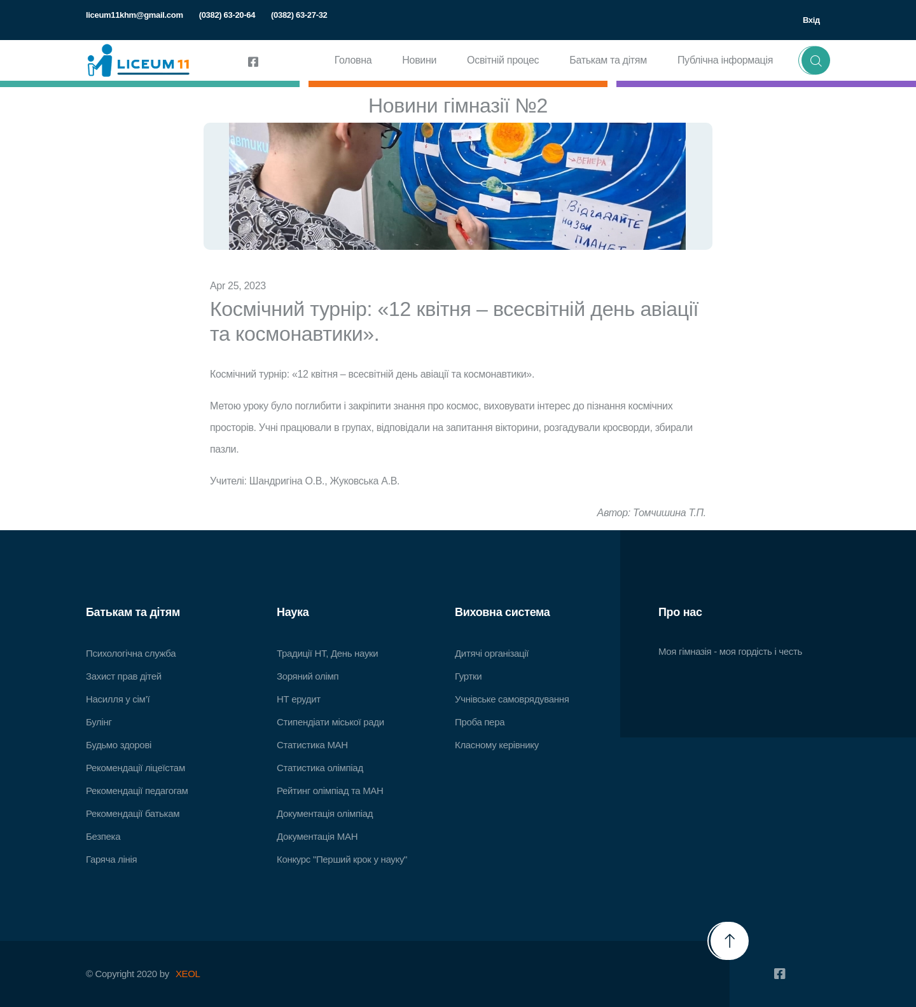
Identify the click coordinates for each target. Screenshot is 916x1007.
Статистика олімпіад (320, 767)
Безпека (103, 836)
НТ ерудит (299, 699)
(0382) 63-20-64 (227, 15)
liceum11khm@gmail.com (134, 15)
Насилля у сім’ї (117, 699)
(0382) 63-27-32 (299, 15)
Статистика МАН (312, 744)
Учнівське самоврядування (512, 699)
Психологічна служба (131, 653)
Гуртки (468, 676)
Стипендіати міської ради (330, 721)
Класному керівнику (497, 744)
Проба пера (479, 721)
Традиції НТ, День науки (327, 653)
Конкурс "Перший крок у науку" (342, 859)
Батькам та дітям (608, 60)
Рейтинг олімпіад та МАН (330, 790)
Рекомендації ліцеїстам (135, 767)
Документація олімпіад (325, 813)
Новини (419, 60)
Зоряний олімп (307, 676)
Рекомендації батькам (132, 813)
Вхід (811, 20)
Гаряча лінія (111, 859)
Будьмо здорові (118, 744)
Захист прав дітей (124, 676)
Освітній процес (503, 60)
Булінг (99, 721)
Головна (353, 60)
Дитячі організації (492, 653)
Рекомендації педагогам (137, 790)
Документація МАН (317, 836)
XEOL (188, 973)
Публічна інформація (725, 60)
